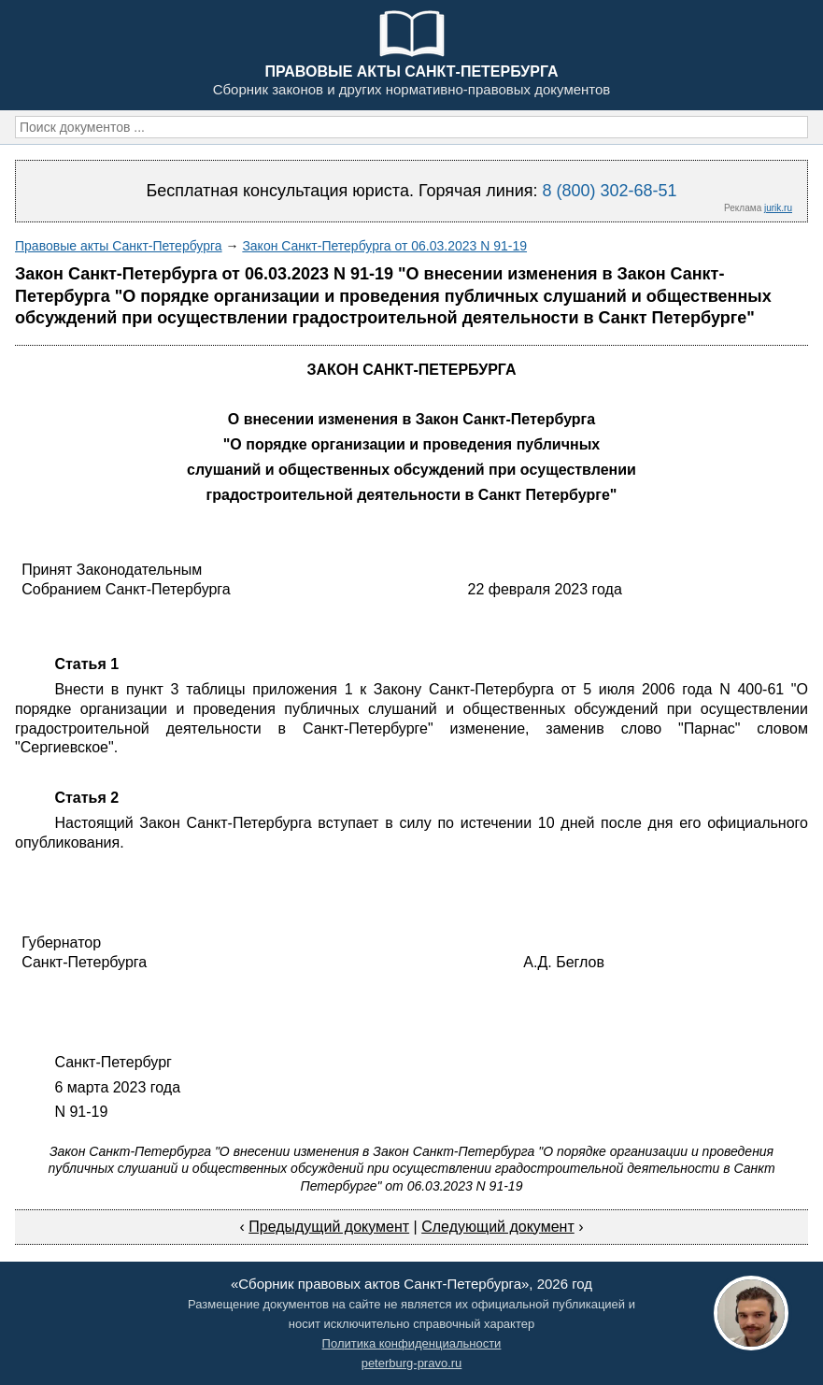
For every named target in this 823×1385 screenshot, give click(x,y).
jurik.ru (778, 208)
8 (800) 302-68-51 (609, 190)
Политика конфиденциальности (412, 1343)
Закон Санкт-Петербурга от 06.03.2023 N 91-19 (384, 245)
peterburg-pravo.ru (412, 1363)
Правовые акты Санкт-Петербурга (118, 245)
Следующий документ (498, 1227)
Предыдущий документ (328, 1227)
